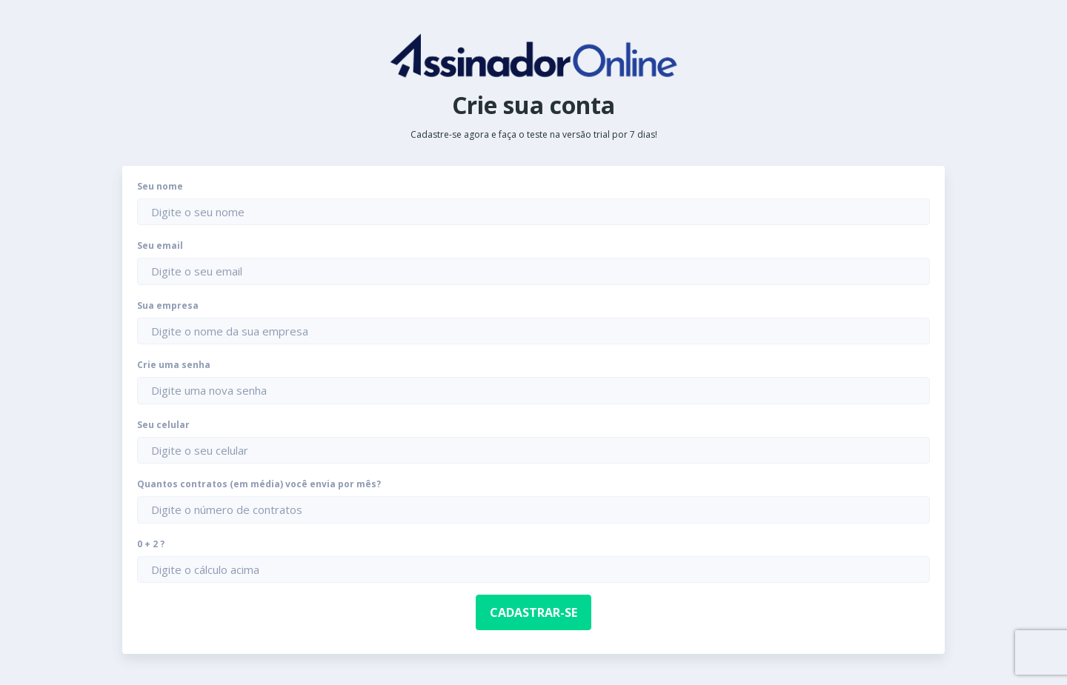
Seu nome (160, 187)
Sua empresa (168, 306)
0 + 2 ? (150, 544)
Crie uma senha (173, 365)
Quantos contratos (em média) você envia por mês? (259, 484)
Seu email (160, 246)
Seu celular (163, 425)
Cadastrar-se (533, 612)
